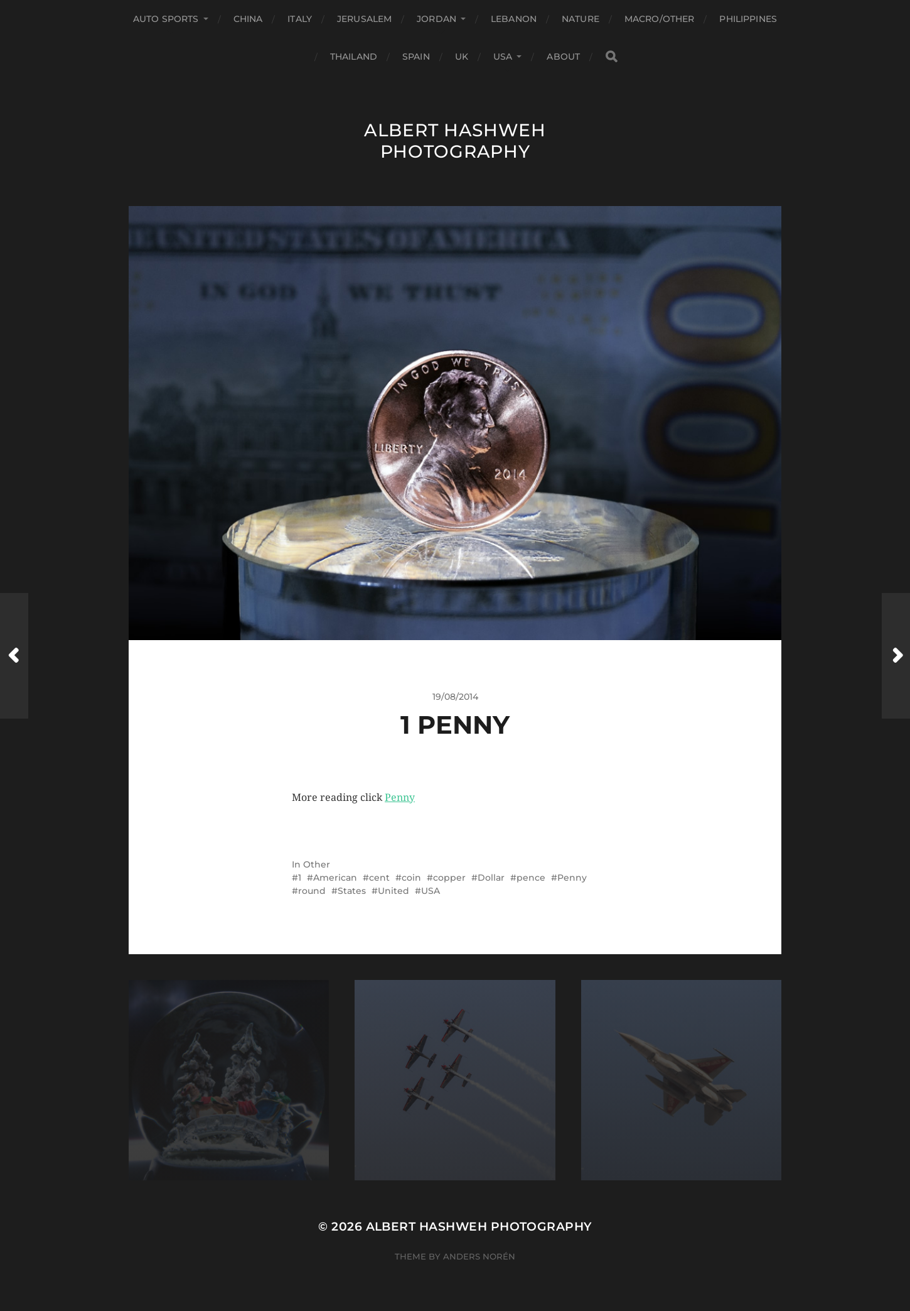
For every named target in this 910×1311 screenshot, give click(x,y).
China (248, 18)
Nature (580, 18)
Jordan (436, 18)
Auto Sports (166, 18)
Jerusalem (364, 18)
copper (449, 877)
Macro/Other (659, 18)
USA (502, 56)
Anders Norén (479, 1256)
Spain (416, 56)
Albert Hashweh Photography (455, 140)
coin (411, 877)
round (312, 890)
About (563, 56)
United (393, 890)
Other (316, 864)
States (352, 890)
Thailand (353, 56)
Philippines (748, 18)
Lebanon (514, 18)
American (335, 877)
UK (461, 56)
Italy (299, 18)
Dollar (491, 877)
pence (531, 877)
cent (379, 877)
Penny (400, 797)
